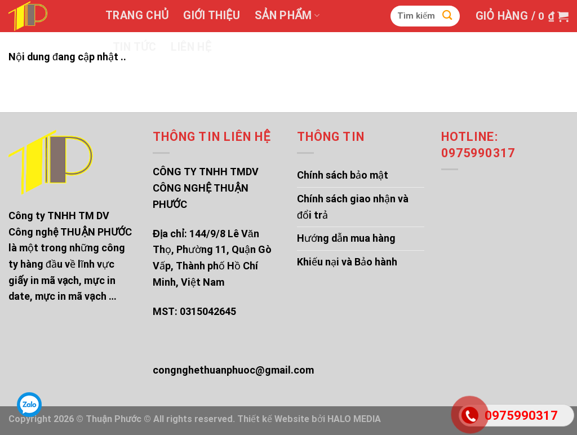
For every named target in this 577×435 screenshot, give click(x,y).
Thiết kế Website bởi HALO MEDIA (309, 419)
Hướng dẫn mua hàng (346, 238)
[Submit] (447, 16)
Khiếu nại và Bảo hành (347, 262)
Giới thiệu (211, 15)
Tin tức (134, 47)
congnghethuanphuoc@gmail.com (233, 370)
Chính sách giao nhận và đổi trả (353, 207)
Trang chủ (136, 15)
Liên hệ (191, 47)
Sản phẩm (287, 15)
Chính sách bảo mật (342, 175)
